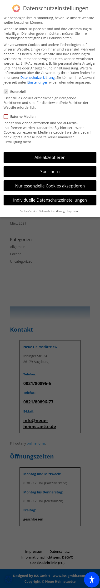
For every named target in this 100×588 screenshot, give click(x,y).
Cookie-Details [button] (28, 211)
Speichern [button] (50, 171)
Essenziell (17, 91)
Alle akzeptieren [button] (50, 157)
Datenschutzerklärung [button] (52, 211)
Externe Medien (22, 116)
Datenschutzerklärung (37, 77)
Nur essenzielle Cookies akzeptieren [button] (50, 186)
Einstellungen (37, 82)
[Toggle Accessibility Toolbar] (92, 579)
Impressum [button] (73, 211)
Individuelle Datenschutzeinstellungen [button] (50, 200)
